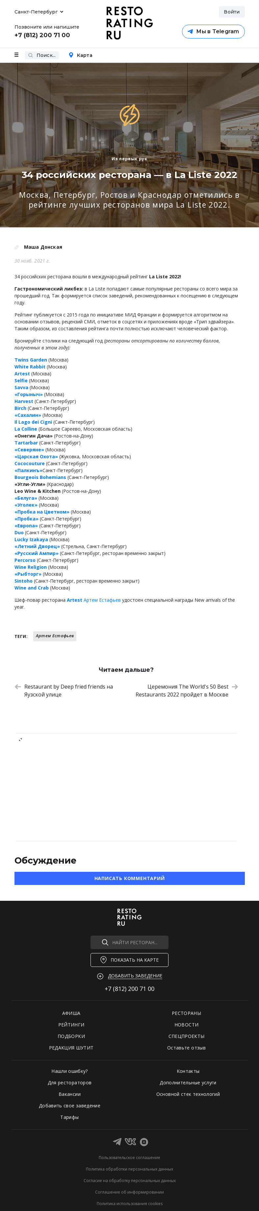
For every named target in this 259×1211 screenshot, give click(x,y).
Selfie (21, 380)
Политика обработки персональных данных (129, 1169)
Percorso (25, 560)
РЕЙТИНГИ (71, 1025)
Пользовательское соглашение (129, 1157)
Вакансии (70, 1094)
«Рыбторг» (27, 574)
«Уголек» (26, 505)
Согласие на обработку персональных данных (130, 1180)
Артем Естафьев (102, 600)
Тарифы (69, 1117)
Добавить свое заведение (69, 1105)
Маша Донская (43, 247)
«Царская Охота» (36, 456)
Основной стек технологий (188, 1094)
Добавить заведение (135, 975)
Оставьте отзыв (186, 1048)
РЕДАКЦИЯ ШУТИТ (71, 1048)
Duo (19, 532)
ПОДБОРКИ (71, 1036)
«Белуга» (25, 498)
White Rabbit (29, 367)
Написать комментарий (129, 878)
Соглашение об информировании (129, 1192)
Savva (21, 387)
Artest (22, 373)
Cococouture (29, 463)
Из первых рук (129, 159)
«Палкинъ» (28, 470)
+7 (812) (129, 989)
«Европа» (26, 525)
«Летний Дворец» (37, 546)
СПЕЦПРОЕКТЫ (186, 1036)
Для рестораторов (70, 1082)
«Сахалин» (27, 415)
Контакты (188, 1071)
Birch (20, 408)
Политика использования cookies (130, 1203)
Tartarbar (26, 443)
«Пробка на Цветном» (41, 512)
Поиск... (42, 55)
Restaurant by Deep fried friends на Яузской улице (63, 690)
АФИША (71, 1013)
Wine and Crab (31, 588)
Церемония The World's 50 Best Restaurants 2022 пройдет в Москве (187, 690)
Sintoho (23, 581)
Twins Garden (30, 360)
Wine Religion (30, 567)
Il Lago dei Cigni (33, 422)
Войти (232, 12)
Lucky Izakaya (31, 539)
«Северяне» (29, 449)
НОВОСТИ (186, 1025)
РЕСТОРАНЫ (186, 1013)
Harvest (23, 401)
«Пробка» (26, 519)
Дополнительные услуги (188, 1082)
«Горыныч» (28, 394)
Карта (80, 55)
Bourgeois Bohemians (40, 477)
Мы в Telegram (213, 31)
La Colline (25, 429)
